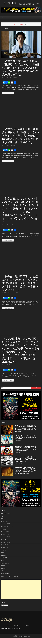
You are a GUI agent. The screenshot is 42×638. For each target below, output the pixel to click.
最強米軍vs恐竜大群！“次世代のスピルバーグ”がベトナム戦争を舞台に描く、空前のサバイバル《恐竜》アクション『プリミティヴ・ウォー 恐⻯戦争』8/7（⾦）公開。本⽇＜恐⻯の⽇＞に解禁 (25, 470)
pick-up (4, 516)
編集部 (3, 565)
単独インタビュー (6, 547)
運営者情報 (15, 636)
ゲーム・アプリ (5, 531)
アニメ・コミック (6, 521)
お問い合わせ (27, 636)
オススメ (4, 529)
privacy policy (21, 636)
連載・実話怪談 (5, 573)
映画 (3, 552)
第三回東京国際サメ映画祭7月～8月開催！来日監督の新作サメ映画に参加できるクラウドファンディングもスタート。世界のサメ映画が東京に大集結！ (25, 448)
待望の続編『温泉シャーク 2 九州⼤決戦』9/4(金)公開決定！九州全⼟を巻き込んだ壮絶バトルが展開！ (25, 437)
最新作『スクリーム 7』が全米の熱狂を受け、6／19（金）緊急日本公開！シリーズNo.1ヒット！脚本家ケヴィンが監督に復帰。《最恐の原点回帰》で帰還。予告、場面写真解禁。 (25, 428)
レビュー (4, 539)
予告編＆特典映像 (6, 542)
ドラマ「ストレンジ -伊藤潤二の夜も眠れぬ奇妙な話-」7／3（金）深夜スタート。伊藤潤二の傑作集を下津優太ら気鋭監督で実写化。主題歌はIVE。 (25, 459)
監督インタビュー (6, 563)
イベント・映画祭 (6, 523)
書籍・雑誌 (4, 557)
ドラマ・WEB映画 (6, 537)
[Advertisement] (21, 589)
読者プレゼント (5, 571)
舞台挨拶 (4, 568)
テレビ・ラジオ (5, 534)
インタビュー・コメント (7, 526)
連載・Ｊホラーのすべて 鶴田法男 (10, 576)
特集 (3, 560)
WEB (3, 518)
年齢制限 (4, 550)
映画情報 (4, 555)
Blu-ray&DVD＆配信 (6, 513)
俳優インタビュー (6, 544)
